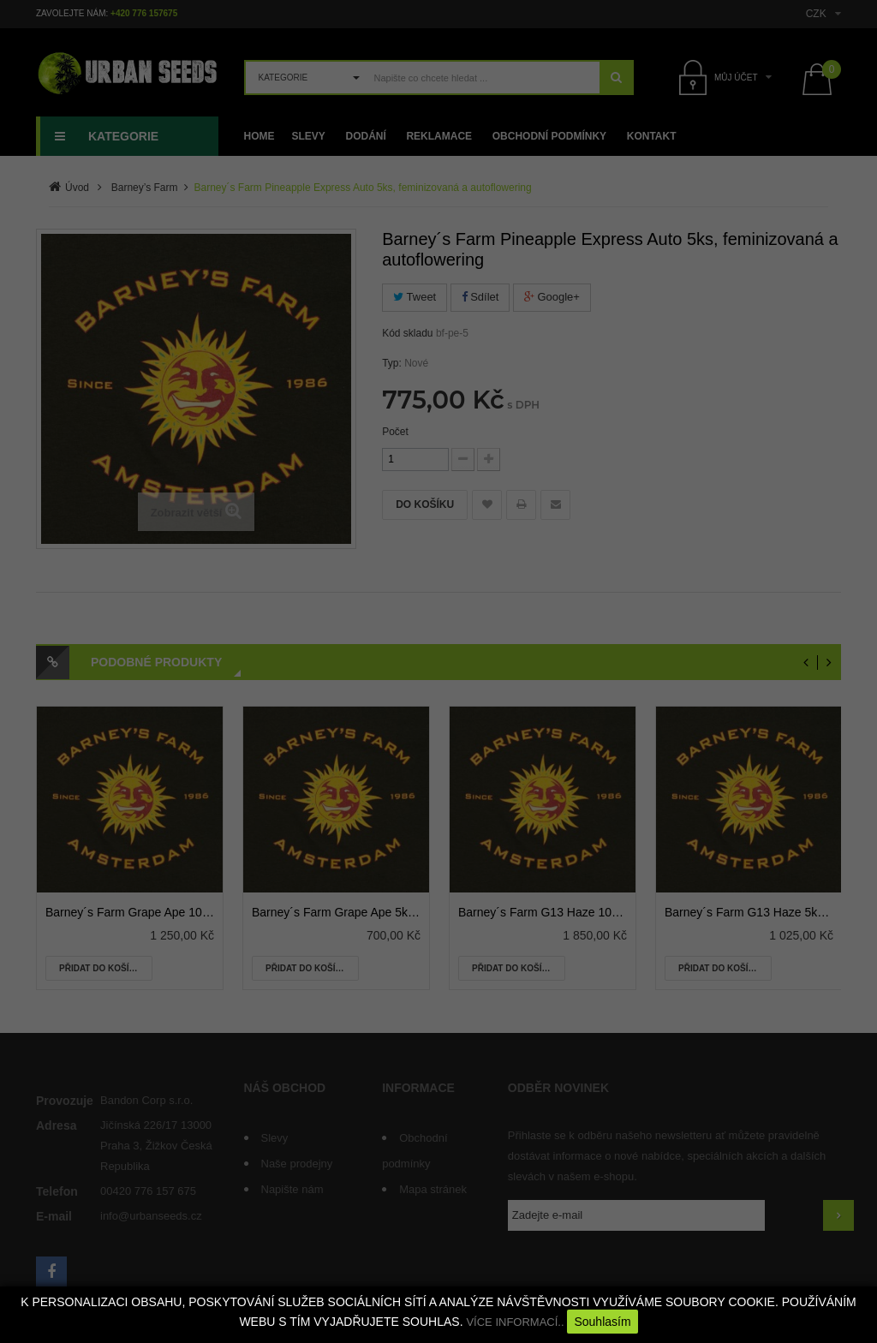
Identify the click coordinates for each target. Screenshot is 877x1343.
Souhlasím (602, 1321)
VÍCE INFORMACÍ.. (515, 1322)
